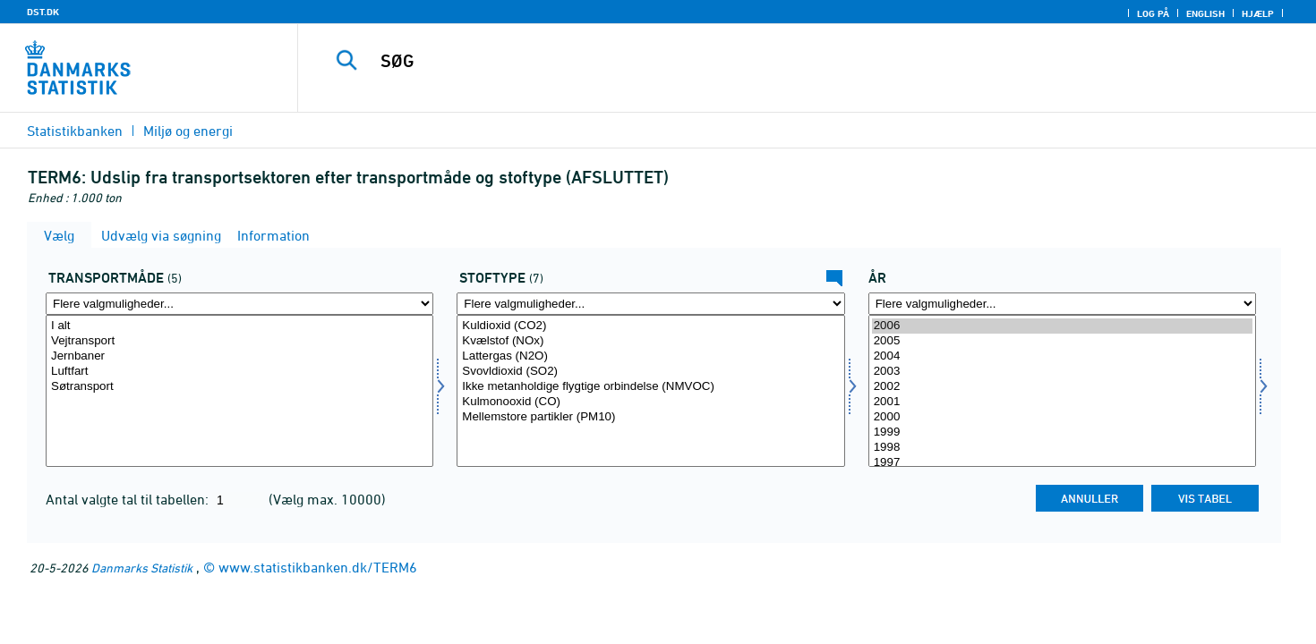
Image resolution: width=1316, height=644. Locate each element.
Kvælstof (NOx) (650, 341)
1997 (1062, 462)
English (1205, 13)
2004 (1062, 356)
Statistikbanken (75, 131)
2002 (1062, 386)
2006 (1062, 326)
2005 (1062, 341)
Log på (1153, 13)
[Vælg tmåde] (239, 391)
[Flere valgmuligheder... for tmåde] (239, 303)
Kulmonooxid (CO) (650, 402)
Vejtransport (239, 341)
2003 (1062, 371)
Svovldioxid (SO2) (650, 371)
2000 (1062, 417)
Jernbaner (239, 356)
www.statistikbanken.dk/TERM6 (317, 567)
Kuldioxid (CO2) (650, 326)
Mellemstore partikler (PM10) (650, 417)
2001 (1062, 402)
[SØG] (775, 61)
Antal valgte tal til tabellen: (129, 499)
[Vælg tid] (1062, 391)
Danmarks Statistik (141, 567)
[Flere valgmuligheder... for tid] (1062, 303)
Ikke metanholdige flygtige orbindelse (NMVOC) (650, 386)
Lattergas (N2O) (650, 356)
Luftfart (239, 371)
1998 (1062, 447)
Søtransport (239, 386)
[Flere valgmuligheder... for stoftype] (650, 303)
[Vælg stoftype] (650, 391)
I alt (239, 326)
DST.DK (43, 11)
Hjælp (1258, 13)
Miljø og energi (188, 131)
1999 (1062, 432)
